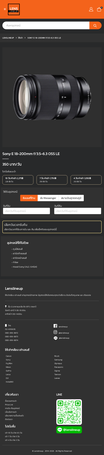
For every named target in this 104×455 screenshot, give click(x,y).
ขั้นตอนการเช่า (11, 401)
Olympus (58, 363)
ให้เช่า (20, 37)
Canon (8, 356)
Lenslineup (8, 37)
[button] (99, 9)
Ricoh (56, 356)
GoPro (8, 370)
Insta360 (10, 381)
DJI (7, 378)
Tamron (57, 374)
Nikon (8, 367)
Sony (8, 359)
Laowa (57, 378)
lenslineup (61, 326)
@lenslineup (61, 332)
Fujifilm (9, 363)
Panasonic (58, 367)
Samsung (58, 359)
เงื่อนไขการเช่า (11, 412)
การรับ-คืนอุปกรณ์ (12, 408)
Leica (8, 374)
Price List (9, 404)
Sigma (57, 370)
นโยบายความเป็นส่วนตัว (14, 415)
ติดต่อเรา (9, 419)
